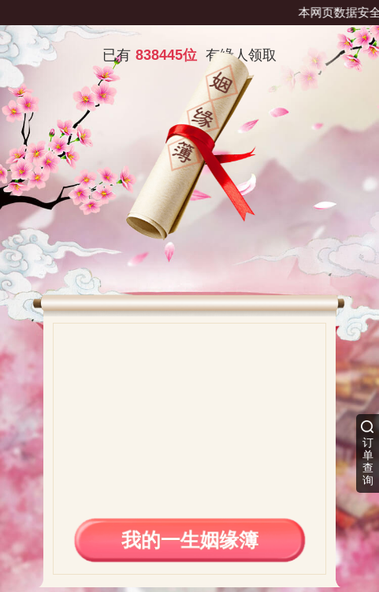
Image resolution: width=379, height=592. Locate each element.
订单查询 (367, 461)
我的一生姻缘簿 (189, 539)
